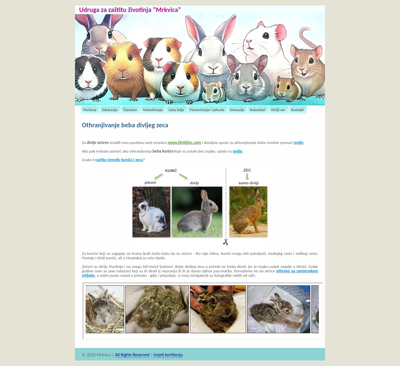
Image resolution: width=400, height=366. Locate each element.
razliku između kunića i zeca (119, 159)
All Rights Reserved (132, 354)
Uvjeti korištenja (167, 354)
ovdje (298, 142)
